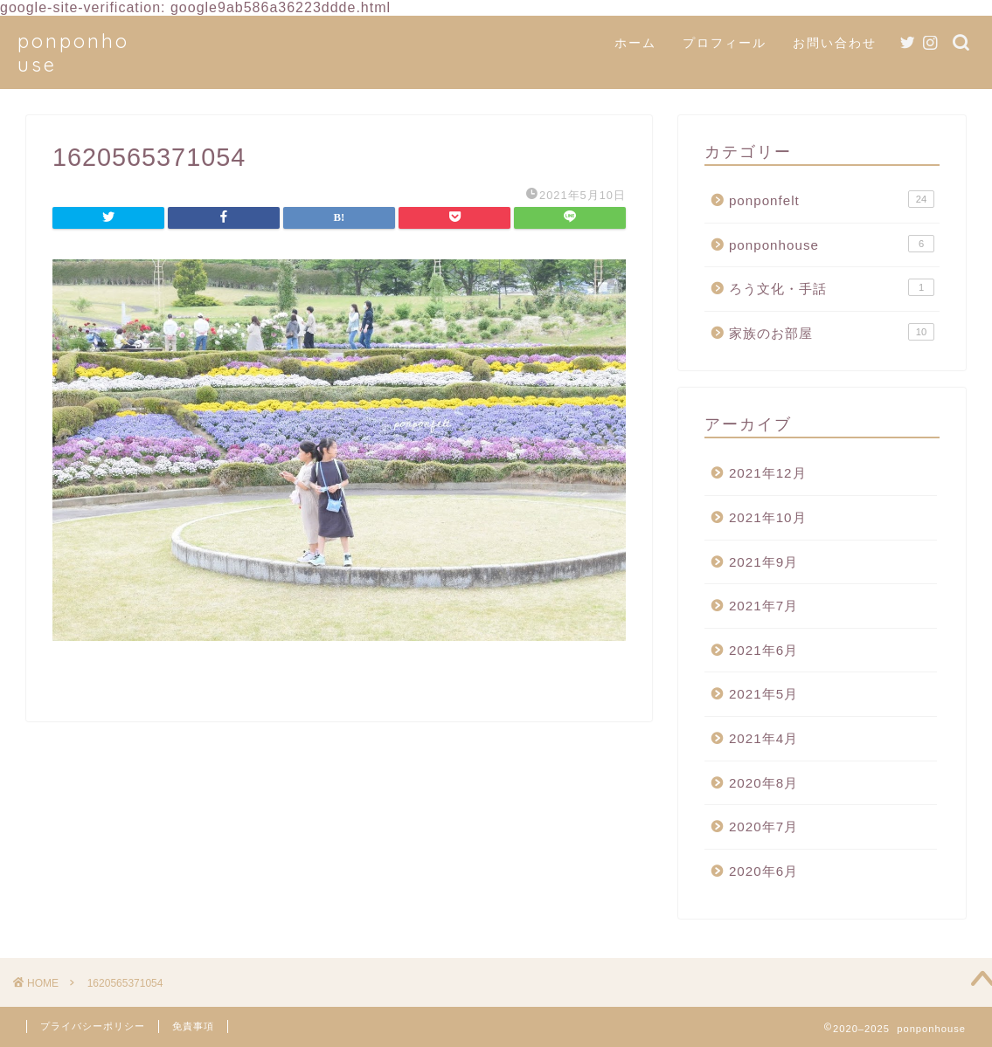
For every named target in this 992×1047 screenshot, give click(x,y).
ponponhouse (831, 243)
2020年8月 (763, 782)
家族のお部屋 (831, 332)
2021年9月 (763, 561)
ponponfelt (831, 199)
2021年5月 (763, 693)
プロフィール (725, 43)
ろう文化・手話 (831, 287)
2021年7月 (763, 605)
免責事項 (193, 1026)
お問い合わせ (835, 43)
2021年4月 (763, 738)
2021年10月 (768, 517)
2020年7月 (763, 826)
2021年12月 (768, 472)
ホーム (635, 43)
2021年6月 (763, 650)
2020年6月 (763, 871)
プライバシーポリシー (92, 1026)
